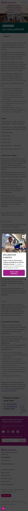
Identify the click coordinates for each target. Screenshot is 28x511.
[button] (3, 508)
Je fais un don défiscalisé (14, 272)
